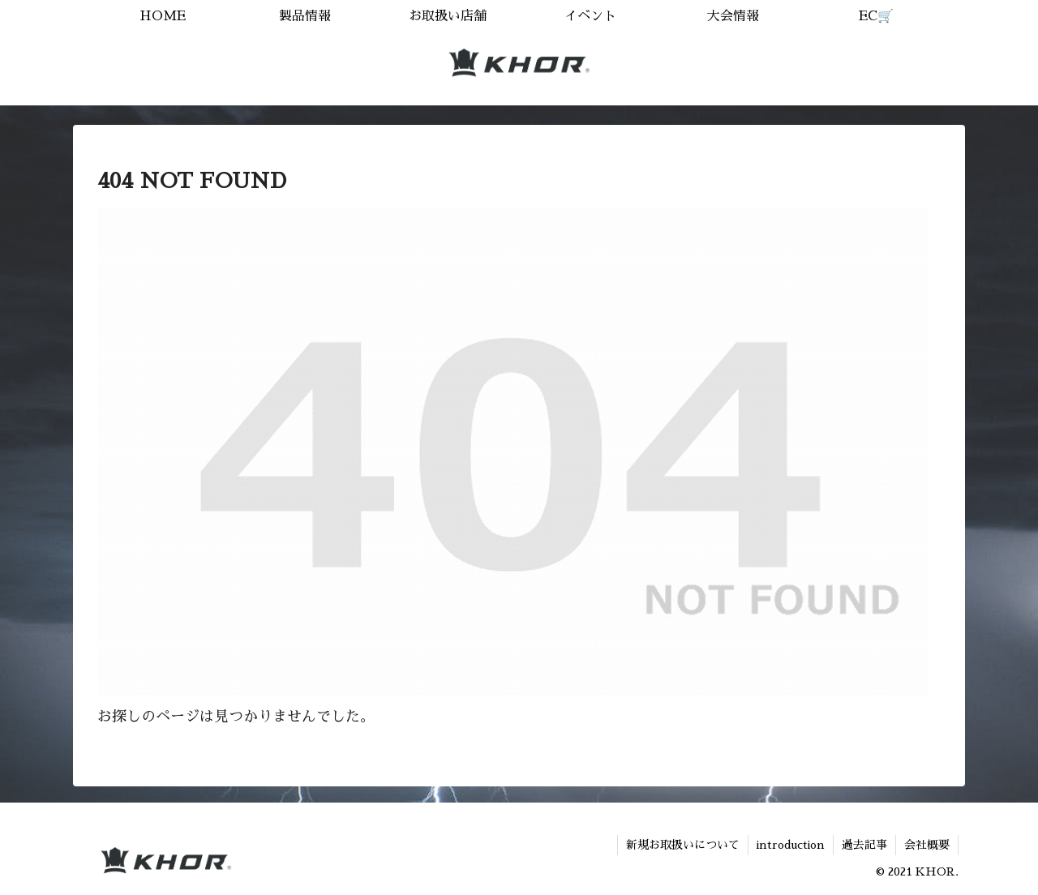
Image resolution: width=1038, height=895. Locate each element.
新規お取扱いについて (683, 844)
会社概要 (927, 844)
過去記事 (864, 844)
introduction (791, 844)
